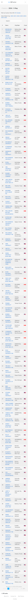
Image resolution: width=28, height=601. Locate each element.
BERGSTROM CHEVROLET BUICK (8, 447)
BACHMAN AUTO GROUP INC (8, 192)
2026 (5, 17)
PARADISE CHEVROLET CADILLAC (8, 521)
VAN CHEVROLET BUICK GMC (8, 168)
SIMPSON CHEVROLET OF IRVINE (9, 577)
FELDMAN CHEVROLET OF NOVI (9, 381)
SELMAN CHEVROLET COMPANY (8, 175)
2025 (2, 17)
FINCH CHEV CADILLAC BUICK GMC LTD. (9, 280)
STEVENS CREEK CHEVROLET (8, 394)
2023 (21, 16)
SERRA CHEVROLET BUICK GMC (8, 255)
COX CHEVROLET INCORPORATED (9, 474)
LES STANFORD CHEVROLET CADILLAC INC (9, 54)
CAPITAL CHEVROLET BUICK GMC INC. (9, 292)
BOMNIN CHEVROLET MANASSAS (8, 316)
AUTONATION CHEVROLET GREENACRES (8, 309)
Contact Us (13, 596)
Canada (18, 12)
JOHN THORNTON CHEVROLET (8, 566)
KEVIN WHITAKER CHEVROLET (8, 273)
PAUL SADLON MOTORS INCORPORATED (9, 212)
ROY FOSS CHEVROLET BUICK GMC (8, 441)
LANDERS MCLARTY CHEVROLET (8, 480)
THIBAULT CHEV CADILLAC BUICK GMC (9, 414)
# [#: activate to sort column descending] (2, 25)
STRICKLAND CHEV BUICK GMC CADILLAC (9, 327)
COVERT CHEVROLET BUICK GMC (8, 505)
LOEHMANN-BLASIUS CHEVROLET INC (9, 549)
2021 (15, 16)
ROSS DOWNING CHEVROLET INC (9, 352)
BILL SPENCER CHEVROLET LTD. (8, 122)
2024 (24, 16)
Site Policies (21, 596)
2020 (12, 16)
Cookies (15, 599)
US (15, 12)
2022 (18, 16)
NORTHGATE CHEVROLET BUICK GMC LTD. (9, 345)
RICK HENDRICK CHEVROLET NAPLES (9, 223)
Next (24, 588)
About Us (6, 596)
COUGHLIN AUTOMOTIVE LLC (8, 111)
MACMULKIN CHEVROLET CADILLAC (8, 31)
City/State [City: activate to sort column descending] (17, 25)
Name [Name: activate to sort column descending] (6, 25)
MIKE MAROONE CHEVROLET (8, 388)
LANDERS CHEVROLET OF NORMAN (9, 486)
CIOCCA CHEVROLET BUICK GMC (8, 37)
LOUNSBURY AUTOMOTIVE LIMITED (8, 333)
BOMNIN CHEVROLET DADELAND (8, 48)
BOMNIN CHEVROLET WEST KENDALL (9, 104)
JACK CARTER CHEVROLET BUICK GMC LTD (9, 181)
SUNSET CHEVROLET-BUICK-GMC (8, 425)
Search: (14, 21)
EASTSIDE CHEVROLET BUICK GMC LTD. (9, 339)
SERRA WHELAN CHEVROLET (8, 298)
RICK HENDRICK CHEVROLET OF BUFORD (9, 463)
